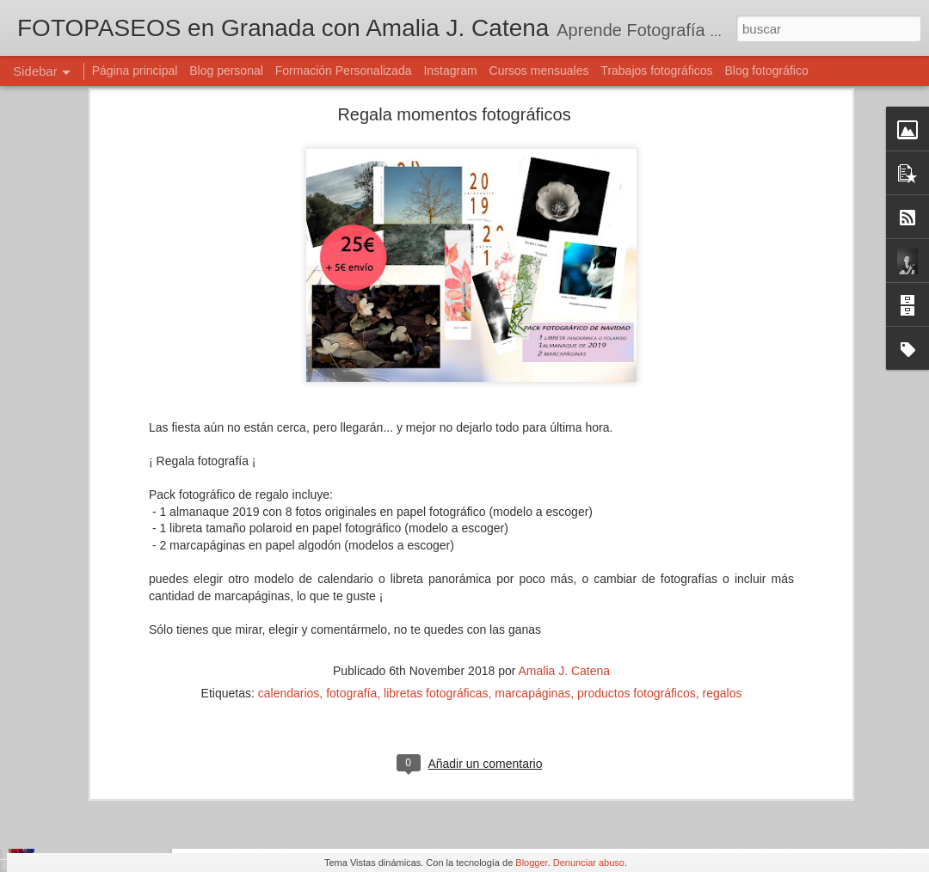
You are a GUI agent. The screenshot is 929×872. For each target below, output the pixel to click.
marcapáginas (532, 581)
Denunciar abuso (588, 862)
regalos (722, 581)
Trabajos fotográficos (656, 70)
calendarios (289, 581)
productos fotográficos (636, 581)
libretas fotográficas (436, 581)
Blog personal (226, 70)
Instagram (450, 70)
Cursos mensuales (539, 70)
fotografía (351, 581)
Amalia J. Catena (565, 559)
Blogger (531, 862)
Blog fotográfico (766, 70)
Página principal (135, 70)
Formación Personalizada (343, 70)
